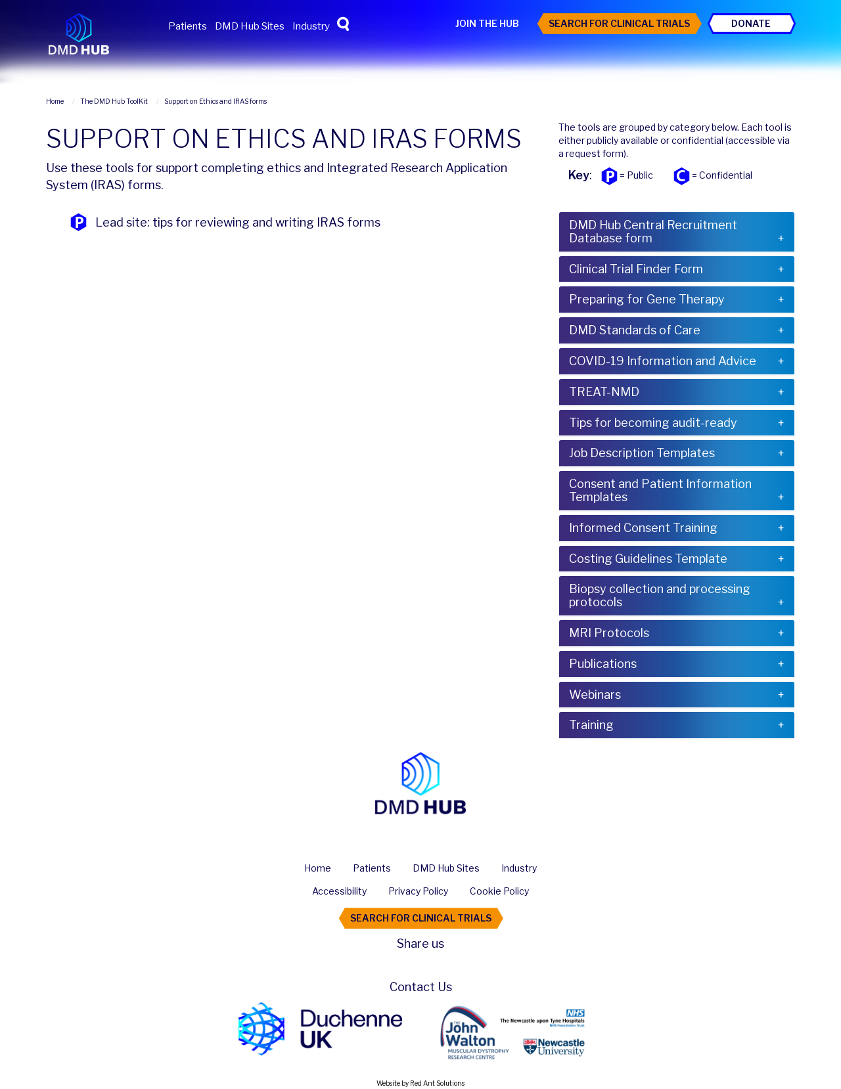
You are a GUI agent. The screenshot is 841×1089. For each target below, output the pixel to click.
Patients (187, 26)
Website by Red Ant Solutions (420, 1083)
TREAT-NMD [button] (604, 392)
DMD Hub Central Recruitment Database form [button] (653, 231)
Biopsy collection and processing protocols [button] (659, 595)
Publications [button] (603, 664)
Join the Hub (487, 23)
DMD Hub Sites (249, 26)
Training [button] (591, 725)
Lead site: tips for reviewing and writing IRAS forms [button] (237, 222)
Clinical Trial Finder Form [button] (636, 269)
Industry (311, 26)
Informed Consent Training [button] (643, 528)
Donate (751, 23)
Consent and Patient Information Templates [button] (660, 490)
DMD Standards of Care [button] (634, 330)
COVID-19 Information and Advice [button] (662, 361)
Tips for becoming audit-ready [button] (653, 423)
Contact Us (421, 987)
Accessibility (339, 891)
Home (317, 868)
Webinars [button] (595, 694)
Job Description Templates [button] (642, 453)
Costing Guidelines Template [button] (648, 559)
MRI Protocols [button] (609, 633)
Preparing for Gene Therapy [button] (647, 299)
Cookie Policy (499, 891)
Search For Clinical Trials (619, 23)
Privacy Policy (418, 891)
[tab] (676, 232)
